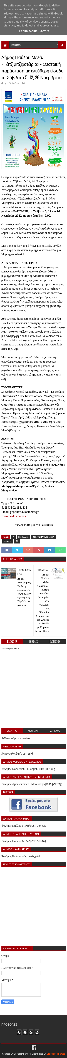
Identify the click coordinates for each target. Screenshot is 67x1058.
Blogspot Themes (56, 1053)
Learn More (28, 31)
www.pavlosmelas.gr (14, 516)
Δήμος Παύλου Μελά (43, 537)
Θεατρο (7, 541)
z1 (17, 541)
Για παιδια (23, 537)
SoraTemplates (21, 1053)
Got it (44, 31)
